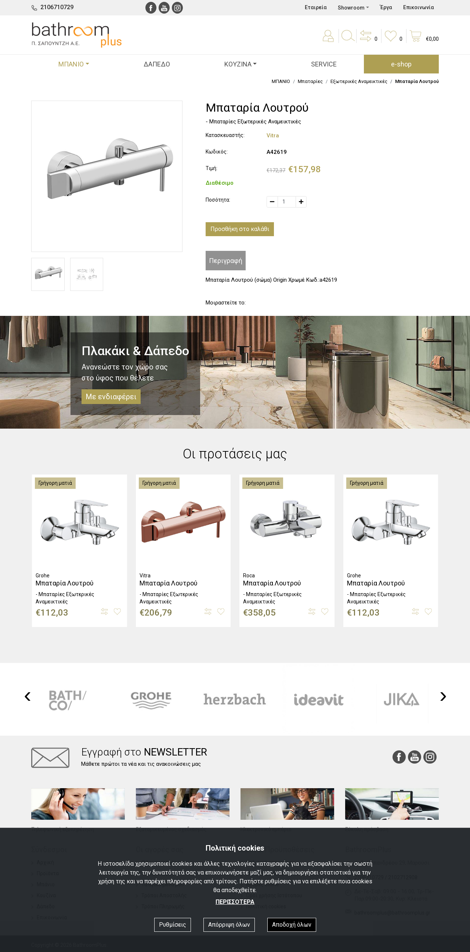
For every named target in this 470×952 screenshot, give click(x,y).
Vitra (273, 135)
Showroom (351, 8)
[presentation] (27, 695)
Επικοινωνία (418, 7)
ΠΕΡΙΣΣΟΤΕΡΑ (235, 901)
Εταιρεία (316, 7)
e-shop (401, 64)
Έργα (386, 7)
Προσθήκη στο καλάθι (239, 229)
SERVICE (324, 64)
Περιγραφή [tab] (225, 260)
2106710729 (56, 7)
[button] (367, 41)
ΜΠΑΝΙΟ (281, 81)
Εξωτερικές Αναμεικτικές (358, 81)
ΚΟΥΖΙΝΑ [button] (238, 64)
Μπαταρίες (310, 81)
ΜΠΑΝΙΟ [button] (71, 64)
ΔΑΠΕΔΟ (157, 64)
